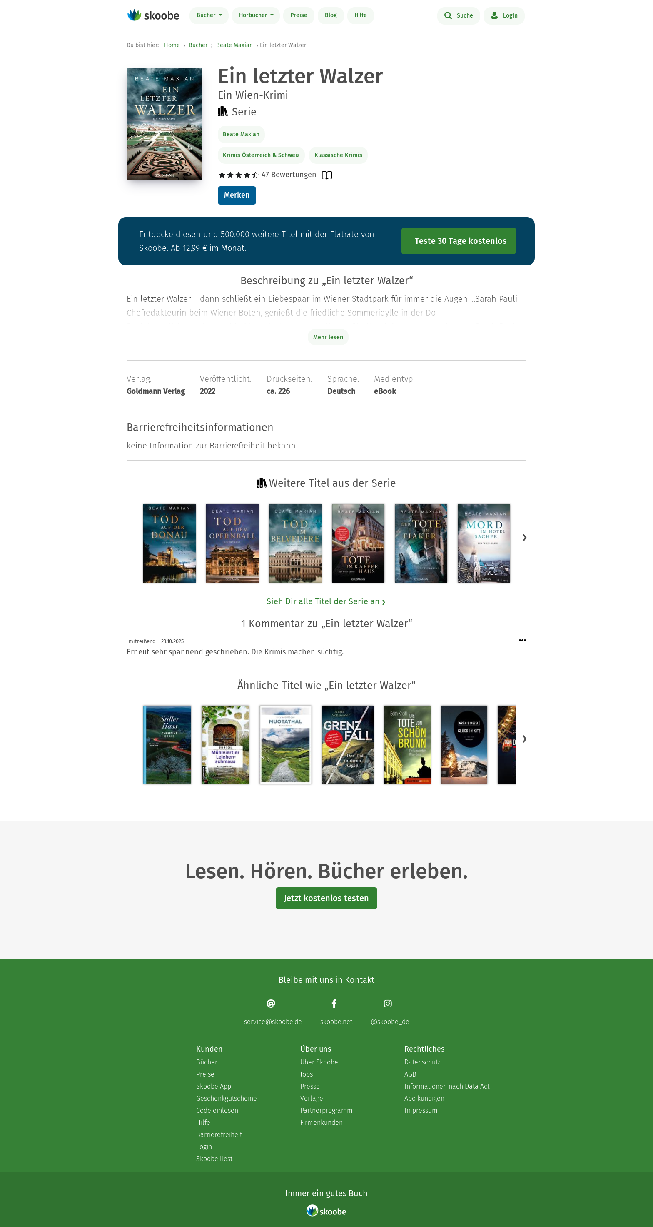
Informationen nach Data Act (446, 1086)
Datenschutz (422, 1062)
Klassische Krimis (338, 155)
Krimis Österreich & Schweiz (261, 155)
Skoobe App (213, 1086)
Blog (331, 15)
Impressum (421, 1110)
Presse (310, 1086)
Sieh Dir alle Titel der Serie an (326, 601)
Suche (458, 15)
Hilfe (360, 15)
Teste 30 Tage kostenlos (461, 241)
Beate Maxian (234, 45)
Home (172, 45)
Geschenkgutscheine (226, 1098)
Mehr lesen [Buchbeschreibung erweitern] (328, 337)
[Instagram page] (390, 1012)
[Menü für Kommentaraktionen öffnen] (522, 640)
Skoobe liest (214, 1159)
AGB (410, 1074)
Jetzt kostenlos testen (326, 898)
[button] (524, 537)
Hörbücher (254, 15)
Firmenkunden (321, 1123)
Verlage (311, 1098)
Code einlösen (217, 1110)
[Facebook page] (336, 1012)
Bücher (207, 15)
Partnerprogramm (326, 1110)
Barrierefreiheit (219, 1135)
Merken (236, 195)
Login (504, 15)
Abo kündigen (424, 1098)
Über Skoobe (319, 1062)
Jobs (306, 1074)
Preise (298, 15)
